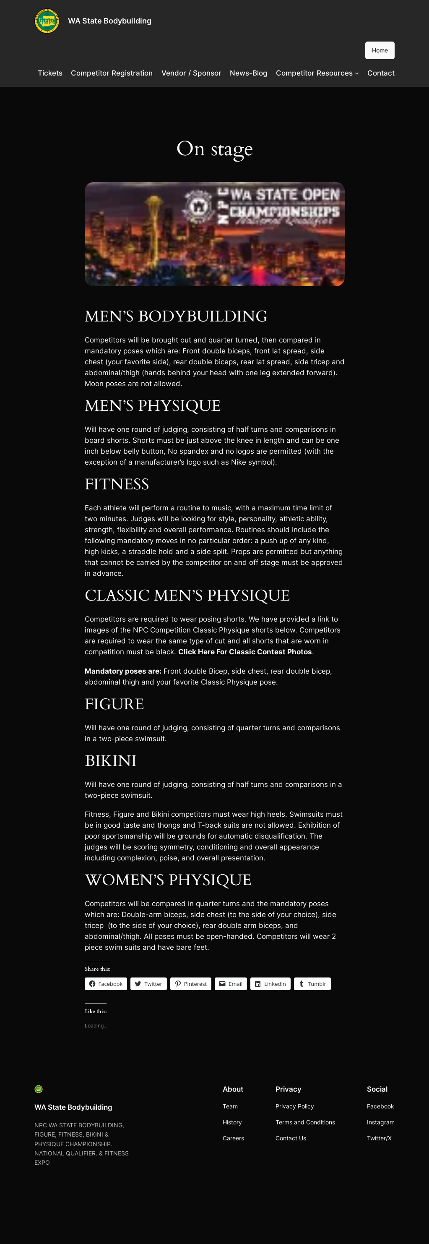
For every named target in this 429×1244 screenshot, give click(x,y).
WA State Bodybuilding (109, 20)
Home (380, 50)
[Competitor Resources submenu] (357, 73)
